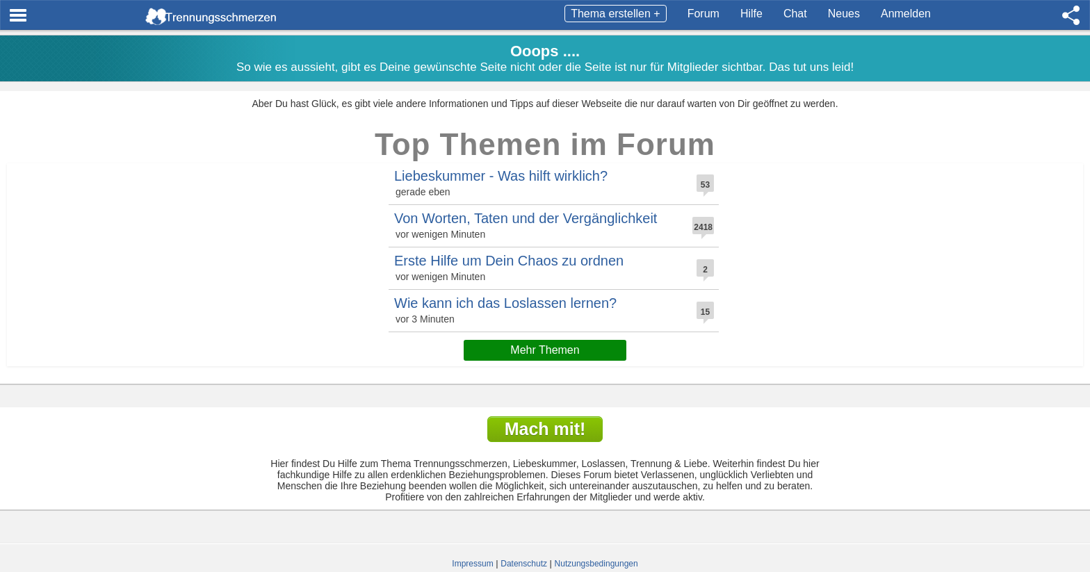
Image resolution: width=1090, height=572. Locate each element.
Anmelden (906, 13)
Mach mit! (545, 429)
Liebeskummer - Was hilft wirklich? (501, 175)
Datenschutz (524, 564)
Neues (844, 13)
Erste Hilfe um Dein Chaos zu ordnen (509, 260)
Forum (703, 13)
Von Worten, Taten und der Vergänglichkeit (525, 218)
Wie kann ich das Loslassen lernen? (505, 303)
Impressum (472, 564)
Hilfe (751, 13)
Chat (795, 13)
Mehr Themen (544, 350)
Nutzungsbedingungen (596, 564)
